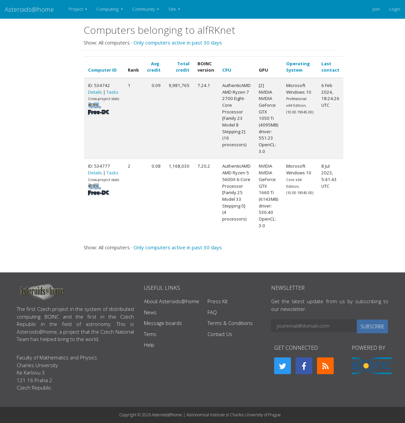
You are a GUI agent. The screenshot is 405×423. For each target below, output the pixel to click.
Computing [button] (107, 9)
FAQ (212, 312)
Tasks (112, 92)
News (150, 312)
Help (149, 344)
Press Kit (218, 301)
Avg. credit (154, 67)
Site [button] (172, 9)
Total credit (182, 67)
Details (95, 92)
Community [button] (144, 9)
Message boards (163, 323)
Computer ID (102, 70)
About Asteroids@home (171, 301)
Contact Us (220, 334)
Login (394, 9)
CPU (226, 70)
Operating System (298, 67)
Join (376, 9)
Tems (150, 334)
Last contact (330, 67)
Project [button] (76, 9)
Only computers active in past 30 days (178, 42)
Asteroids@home (29, 9)
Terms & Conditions (230, 323)
